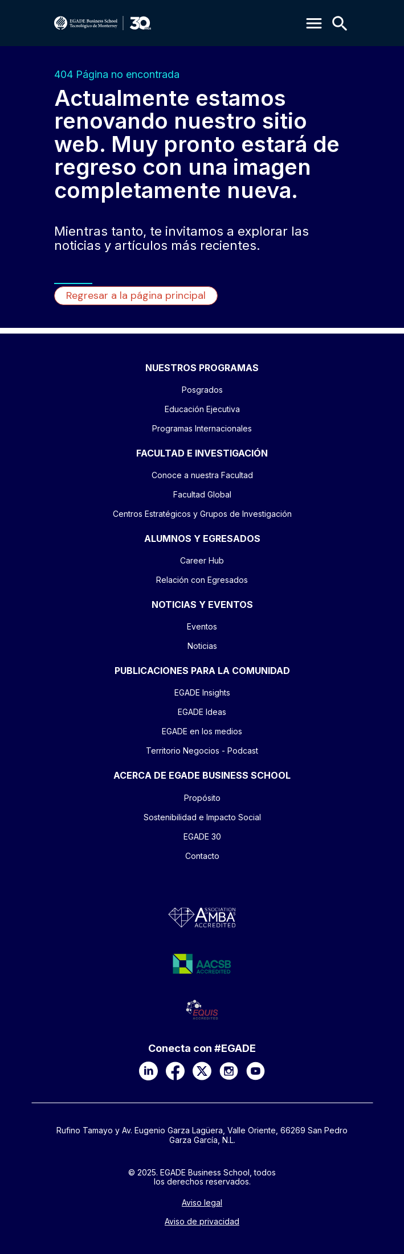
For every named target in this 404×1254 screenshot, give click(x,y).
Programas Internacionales (202, 428)
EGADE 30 (202, 836)
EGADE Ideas (202, 712)
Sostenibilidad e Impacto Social (202, 817)
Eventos (202, 626)
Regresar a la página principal (136, 295)
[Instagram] (228, 1071)
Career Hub (202, 560)
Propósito (202, 798)
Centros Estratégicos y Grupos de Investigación (202, 514)
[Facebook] (175, 1071)
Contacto (202, 856)
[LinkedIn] (148, 1071)
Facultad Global (202, 494)
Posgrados (202, 389)
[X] (202, 1071)
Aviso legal (202, 1202)
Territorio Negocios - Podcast (202, 750)
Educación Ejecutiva (202, 409)
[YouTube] (255, 1071)
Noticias (202, 646)
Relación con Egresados (202, 580)
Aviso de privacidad (202, 1221)
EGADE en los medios (202, 731)
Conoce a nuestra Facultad (202, 475)
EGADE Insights (202, 692)
